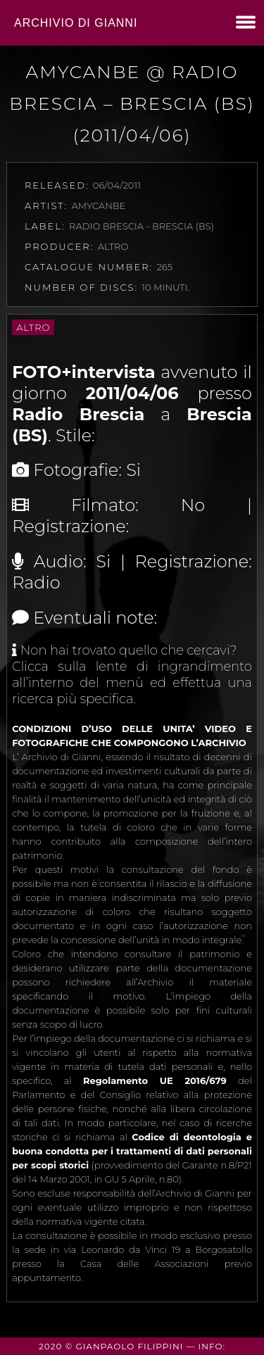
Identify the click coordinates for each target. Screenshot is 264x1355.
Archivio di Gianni (75, 23)
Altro (33, 327)
